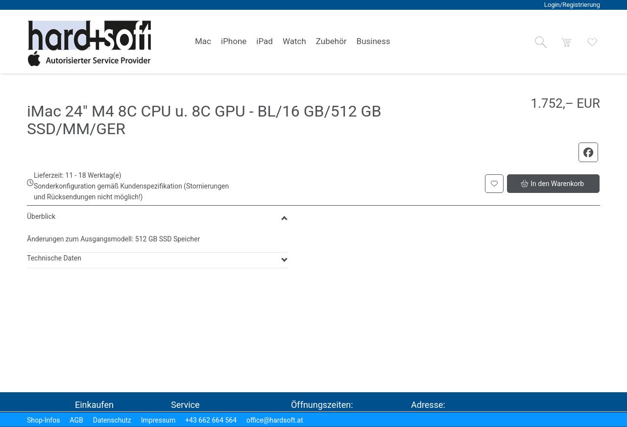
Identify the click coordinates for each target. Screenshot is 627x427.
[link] (203, 41)
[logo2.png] (89, 43)
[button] (541, 42)
